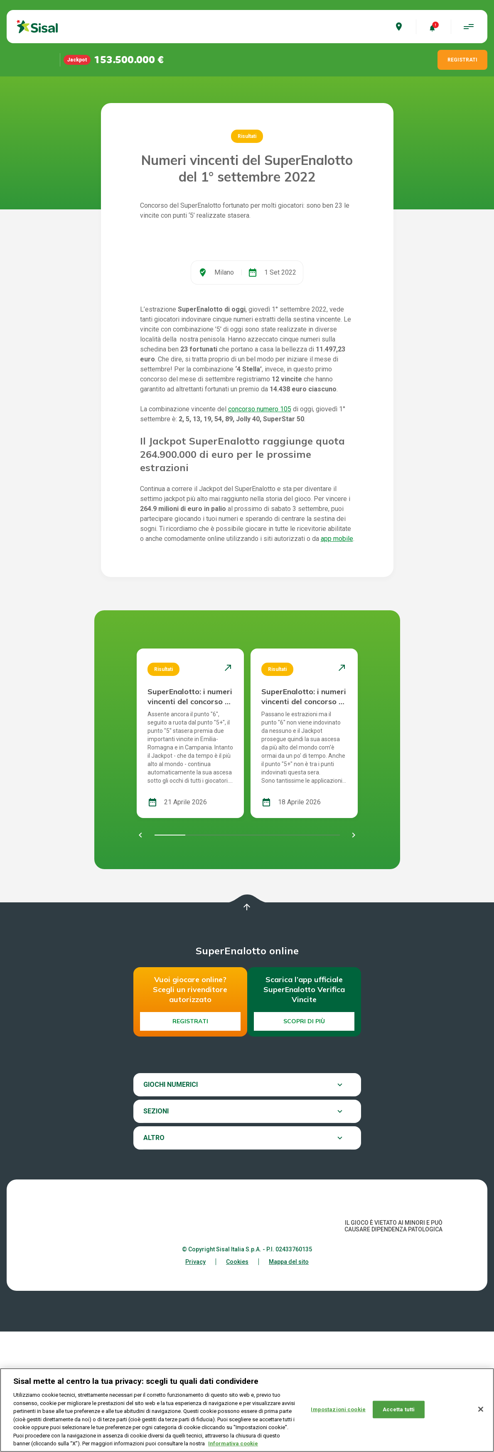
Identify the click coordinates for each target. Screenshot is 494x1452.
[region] (247, 1410)
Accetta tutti (399, 1409)
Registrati (190, 1141)
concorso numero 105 (259, 529)
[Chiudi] (481, 1409)
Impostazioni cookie (338, 1409)
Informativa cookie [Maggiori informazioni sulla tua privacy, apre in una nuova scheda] (233, 1443)
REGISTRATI (462, 60)
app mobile (337, 659)
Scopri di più (304, 1141)
